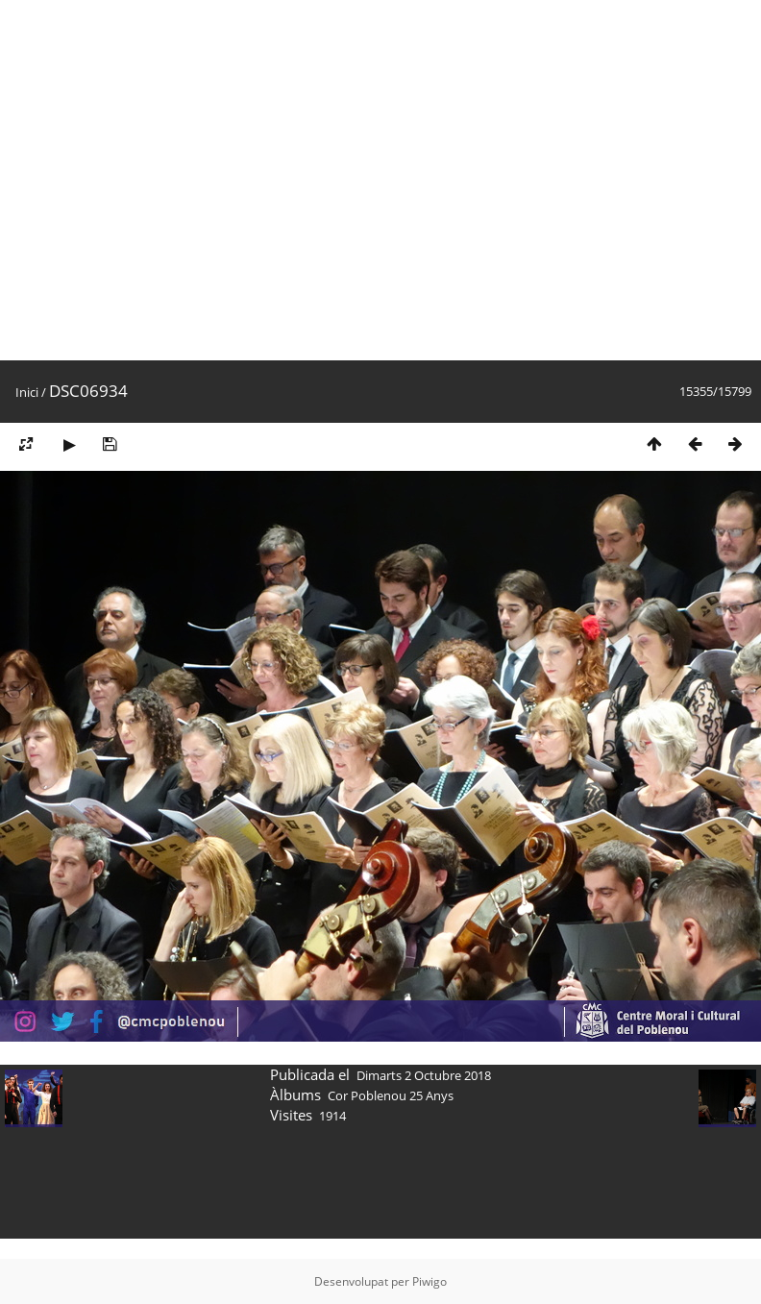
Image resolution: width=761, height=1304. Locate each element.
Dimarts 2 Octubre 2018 (423, 1075)
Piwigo (429, 1281)
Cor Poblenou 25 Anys (391, 1095)
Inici (26, 392)
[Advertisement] (180, 180)
